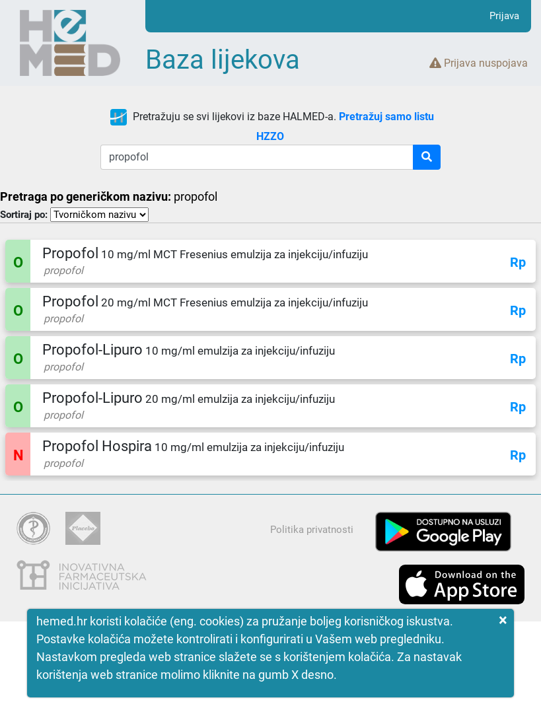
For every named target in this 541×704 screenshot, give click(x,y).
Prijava (504, 16)
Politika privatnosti (311, 530)
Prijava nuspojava (478, 63)
